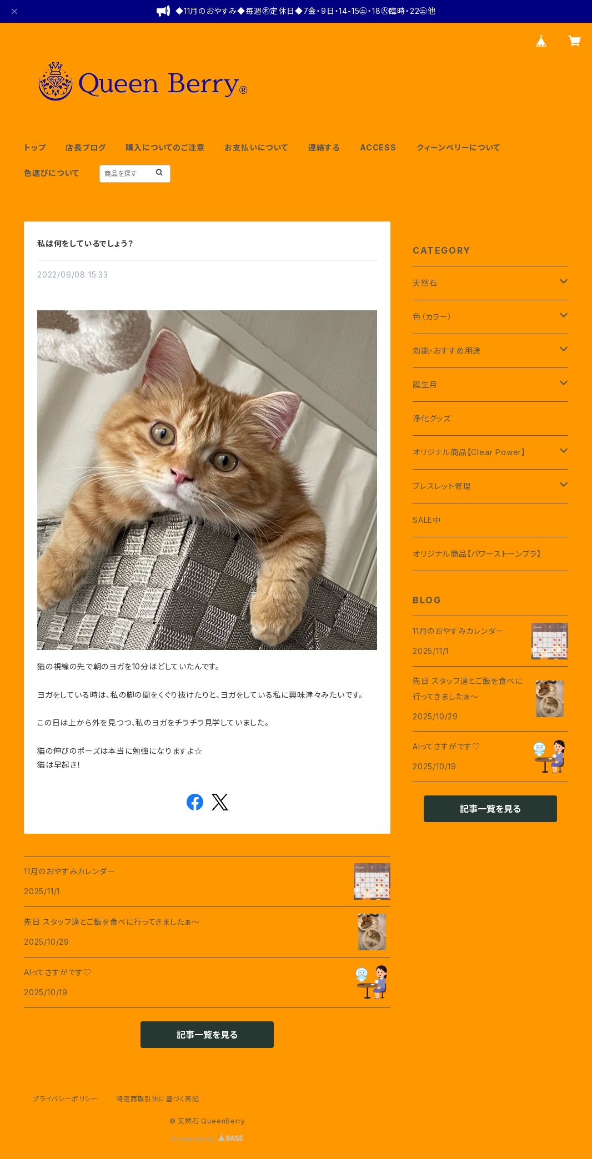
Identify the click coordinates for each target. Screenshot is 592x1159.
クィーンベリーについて (458, 147)
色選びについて (51, 173)
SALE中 (427, 520)
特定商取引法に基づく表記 (157, 1099)
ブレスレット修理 (442, 486)
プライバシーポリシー (65, 1099)
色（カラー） (433, 316)
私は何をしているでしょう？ (85, 243)
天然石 (425, 283)
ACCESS (378, 147)
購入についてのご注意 (165, 147)
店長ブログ (86, 147)
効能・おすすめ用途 (447, 350)
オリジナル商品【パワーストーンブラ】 (477, 553)
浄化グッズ (432, 418)
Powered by (207, 1139)
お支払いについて (256, 147)
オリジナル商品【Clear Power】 (469, 452)
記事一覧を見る (207, 1034)
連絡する (324, 147)
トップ (35, 147)
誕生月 (425, 384)
